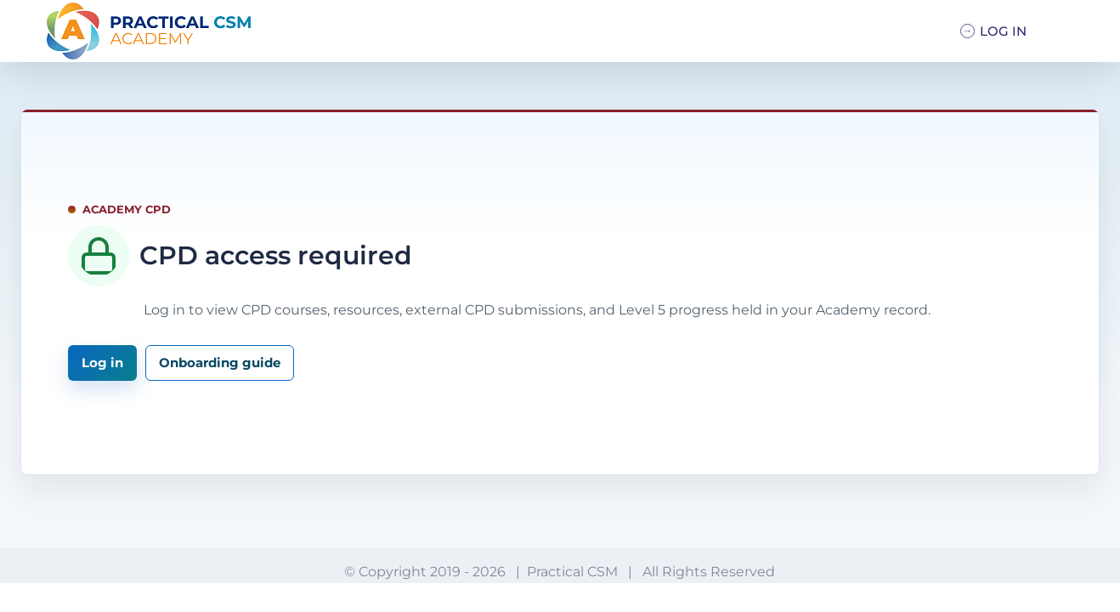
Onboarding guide (219, 362)
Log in (102, 362)
